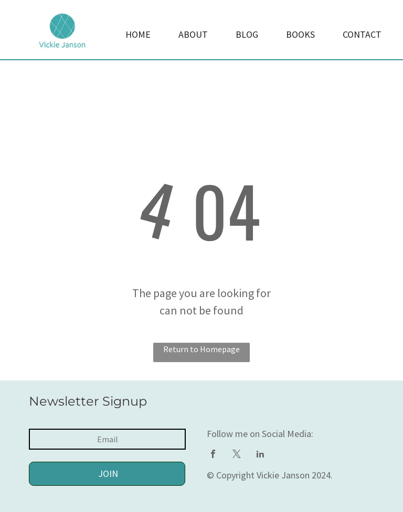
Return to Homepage (201, 349)
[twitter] (236, 455)
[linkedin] (260, 455)
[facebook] (213, 455)
